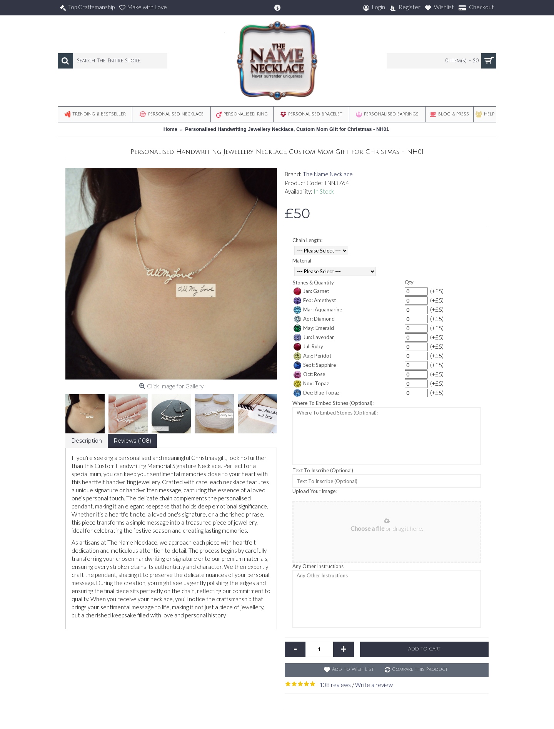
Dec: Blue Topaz (316, 393)
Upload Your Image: (314, 491)
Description (86, 440)
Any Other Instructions (318, 566)
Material (301, 260)
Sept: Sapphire (315, 365)
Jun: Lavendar (314, 337)
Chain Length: (307, 240)
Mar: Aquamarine (318, 310)
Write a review (374, 684)
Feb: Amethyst (315, 300)
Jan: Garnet (311, 291)
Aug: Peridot (312, 356)
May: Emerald (314, 328)
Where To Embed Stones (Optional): (333, 403)
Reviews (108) (132, 440)
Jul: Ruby (308, 347)
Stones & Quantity (313, 282)
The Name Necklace (328, 174)
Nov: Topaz (311, 384)
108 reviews (335, 684)
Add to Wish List (353, 669)
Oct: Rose (309, 374)
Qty (409, 282)
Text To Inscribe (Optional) (322, 470)
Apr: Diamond (314, 319)
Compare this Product (420, 669)
